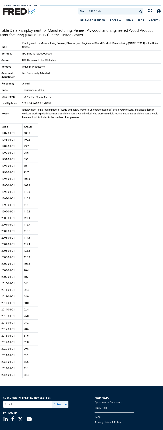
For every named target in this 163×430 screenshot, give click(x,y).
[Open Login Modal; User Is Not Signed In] (159, 11)
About (155, 20)
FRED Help (101, 407)
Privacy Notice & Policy (108, 422)
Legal (98, 417)
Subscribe (60, 404)
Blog (141, 20)
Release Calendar (92, 20)
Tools (115, 20)
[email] (27, 404)
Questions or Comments (108, 402)
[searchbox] (108, 11)
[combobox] (107, 11)
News (129, 20)
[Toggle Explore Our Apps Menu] (150, 11)
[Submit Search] (140, 11)
